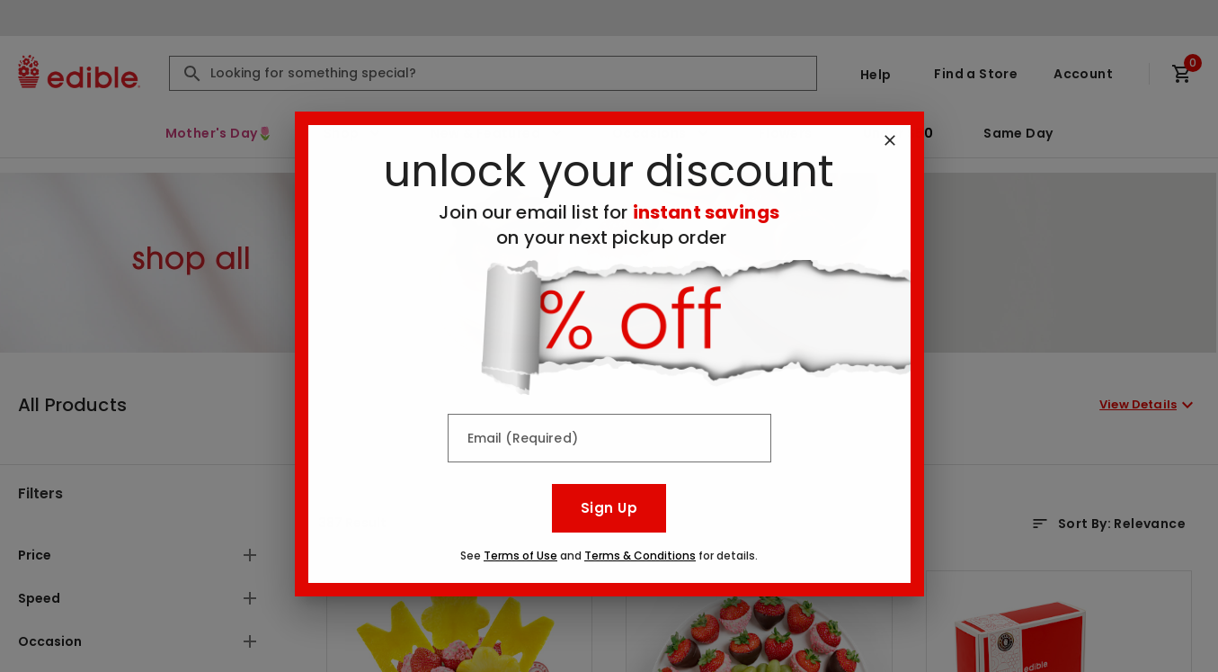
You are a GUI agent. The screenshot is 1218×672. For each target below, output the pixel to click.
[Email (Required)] (609, 438)
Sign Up (609, 507)
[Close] (890, 140)
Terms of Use (520, 555)
